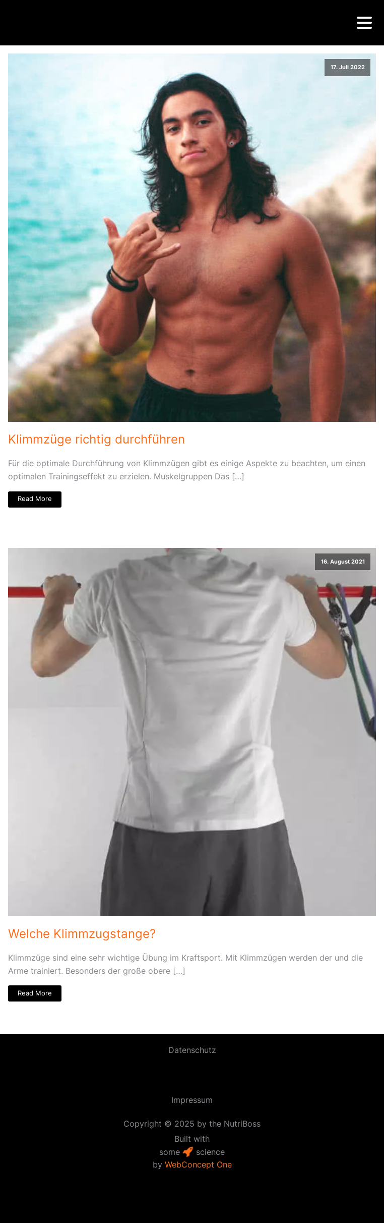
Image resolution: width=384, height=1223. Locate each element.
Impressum (192, 1100)
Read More (35, 499)
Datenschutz (192, 1050)
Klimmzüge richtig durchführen (96, 439)
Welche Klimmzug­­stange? (82, 933)
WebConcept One (198, 1164)
